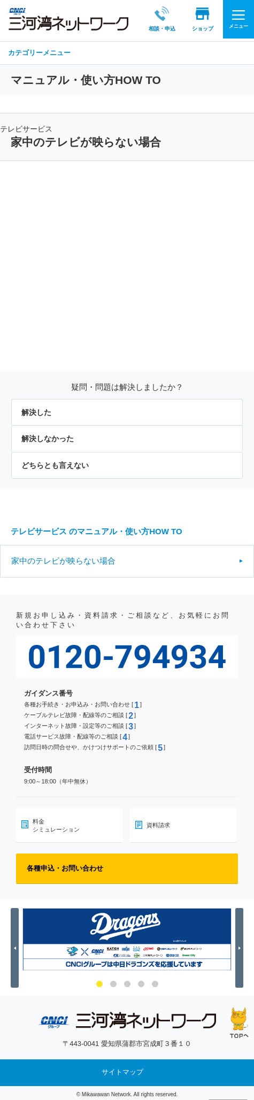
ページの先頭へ (239, 1022)
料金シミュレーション (56, 822)
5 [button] (155, 981)
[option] (127, 936)
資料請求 (158, 822)
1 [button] (99, 981)
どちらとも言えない (55, 462)
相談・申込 (149, 18)
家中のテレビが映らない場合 (63, 557)
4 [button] (141, 981)
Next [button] (240, 945)
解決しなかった (47, 436)
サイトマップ (122, 1069)
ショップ (190, 18)
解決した (36, 409)
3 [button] (127, 981)
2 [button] (113, 981)
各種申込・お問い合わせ (65, 865)
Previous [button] (16, 945)
